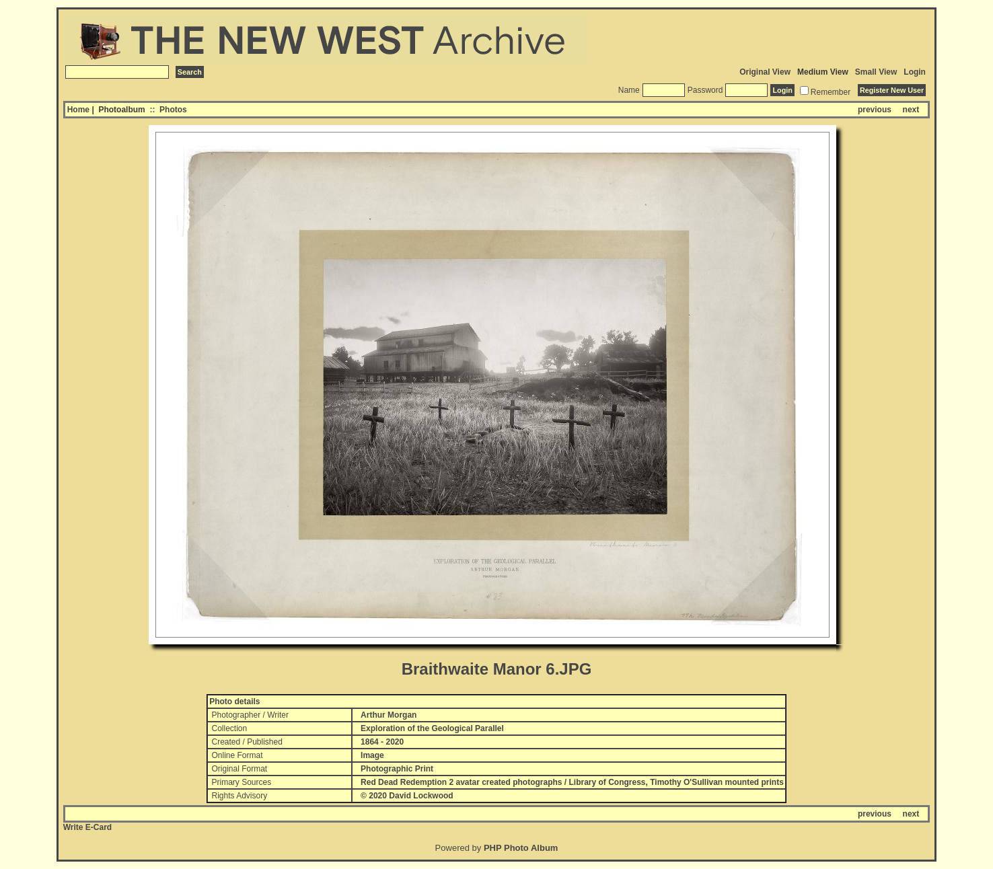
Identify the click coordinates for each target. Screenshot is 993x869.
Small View (876, 72)
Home (78, 109)
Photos (173, 109)
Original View (764, 72)
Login (915, 72)
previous (874, 109)
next (911, 109)
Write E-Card (87, 827)
